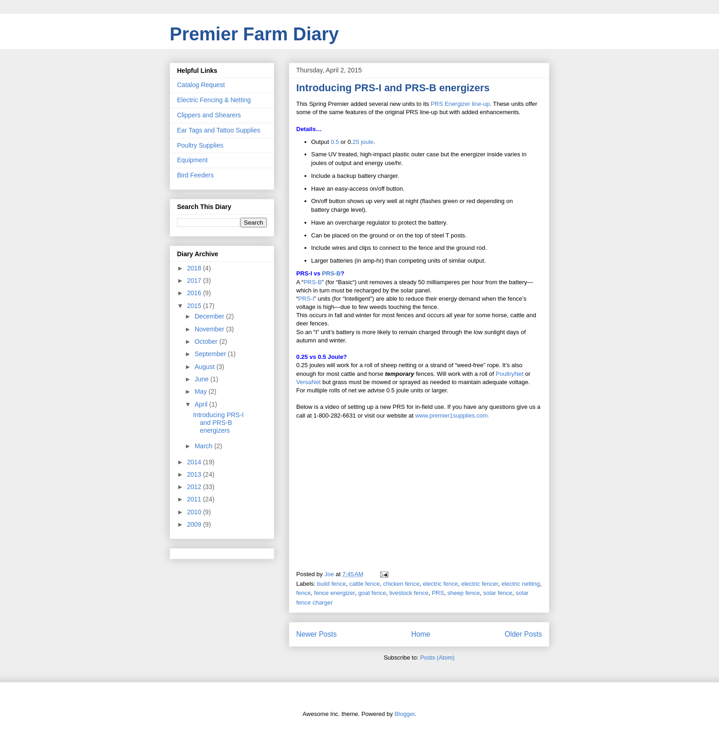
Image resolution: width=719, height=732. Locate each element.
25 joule (363, 141)
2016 (195, 293)
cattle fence (364, 583)
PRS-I (306, 298)
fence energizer (334, 592)
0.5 (335, 141)
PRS (438, 592)
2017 (195, 280)
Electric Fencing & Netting (214, 100)
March (204, 446)
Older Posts (523, 634)
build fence (331, 583)
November (210, 329)
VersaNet (308, 382)
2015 (195, 305)
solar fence (498, 592)
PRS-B (331, 273)
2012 (195, 486)
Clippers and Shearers (209, 115)
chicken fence (401, 583)
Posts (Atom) (437, 657)
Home (421, 634)
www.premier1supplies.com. (452, 415)
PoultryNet (510, 373)
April (201, 404)
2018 (195, 268)
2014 (195, 462)
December (210, 316)
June (202, 379)
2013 (195, 474)
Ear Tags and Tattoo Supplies (218, 130)
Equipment (192, 160)
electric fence (440, 583)
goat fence (372, 592)
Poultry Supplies (200, 145)
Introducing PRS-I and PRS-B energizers (393, 88)
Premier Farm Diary (254, 34)
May (201, 391)
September (210, 354)
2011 (195, 499)
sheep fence (464, 592)
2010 (195, 512)
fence (303, 592)
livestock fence (408, 592)
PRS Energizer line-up (460, 103)
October (206, 341)
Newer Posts (316, 634)
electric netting (520, 583)
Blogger (404, 713)
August (205, 366)
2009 (195, 524)
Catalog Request (201, 84)
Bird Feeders (195, 175)
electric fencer (479, 583)
